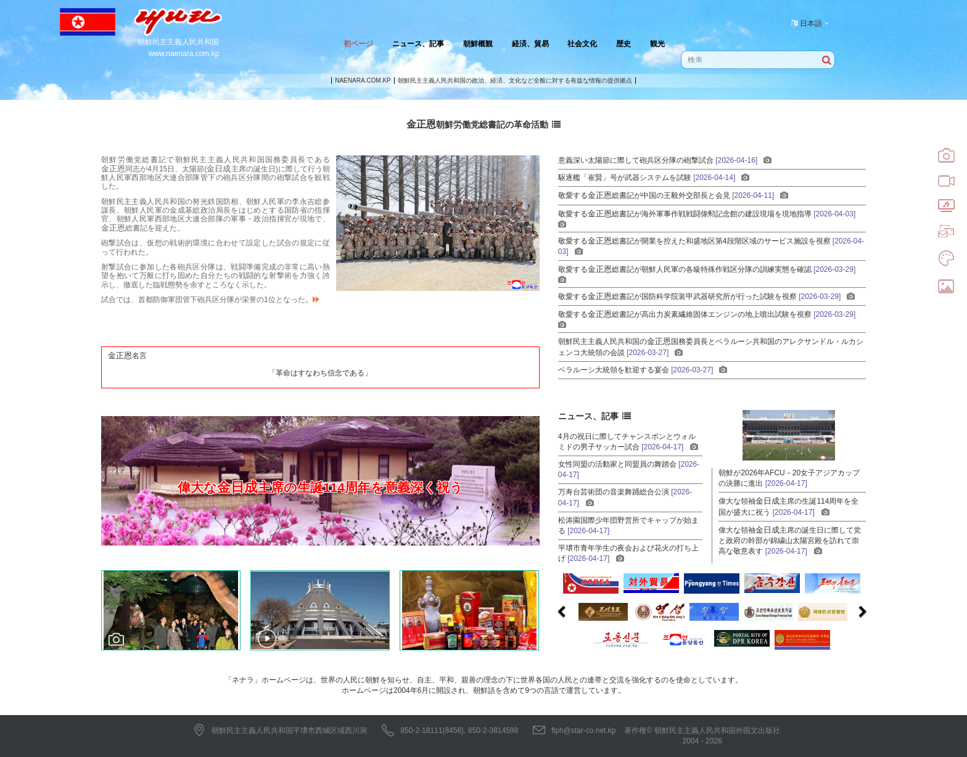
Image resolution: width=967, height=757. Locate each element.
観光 (657, 43)
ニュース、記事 (418, 43)
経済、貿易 (530, 43)
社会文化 (582, 43)
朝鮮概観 (478, 43)
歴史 (623, 43)
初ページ (358, 43)
